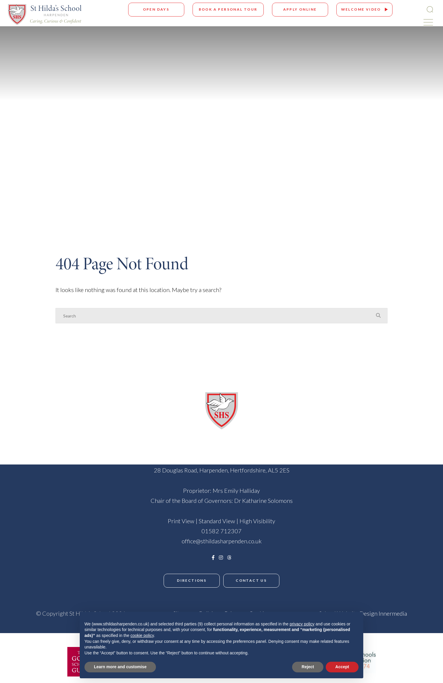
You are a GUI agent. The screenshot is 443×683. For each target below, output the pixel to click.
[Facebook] (213, 557)
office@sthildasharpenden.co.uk (222, 541)
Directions (190, 580)
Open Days (153, 9)
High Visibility (257, 520)
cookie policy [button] (142, 635)
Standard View (217, 520)
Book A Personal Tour (225, 9)
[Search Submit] (427, 9)
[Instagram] (221, 557)
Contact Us (252, 580)
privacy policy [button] (302, 624)
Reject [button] (308, 666)
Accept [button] (342, 666)
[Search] (215, 315)
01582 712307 (221, 530)
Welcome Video (358, 9)
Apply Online (297, 9)
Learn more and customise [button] (120, 666)
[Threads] (229, 557)
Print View (181, 520)
